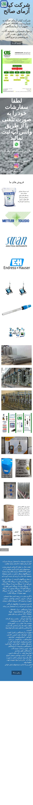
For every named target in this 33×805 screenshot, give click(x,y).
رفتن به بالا (16, 673)
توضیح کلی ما (16, 43)
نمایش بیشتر (4, 550)
